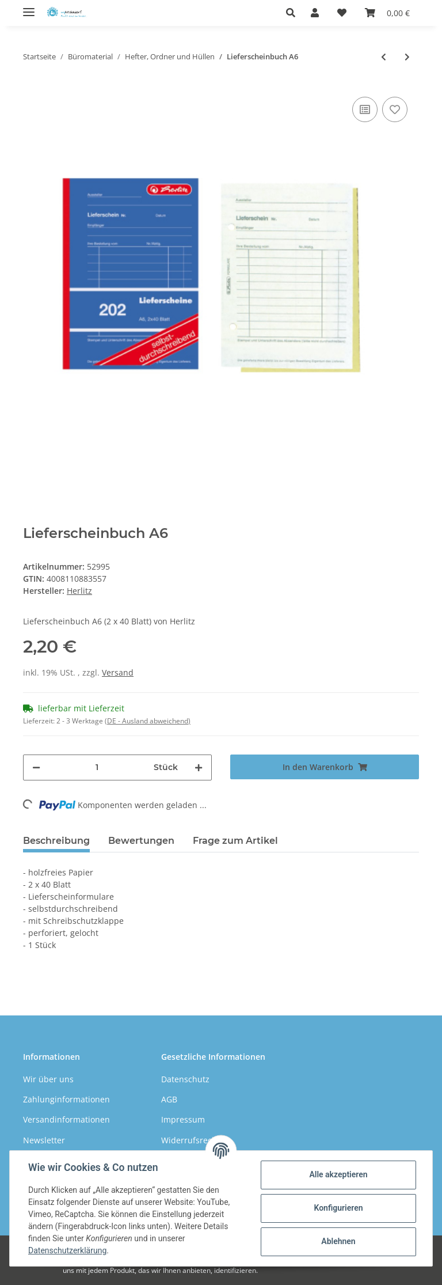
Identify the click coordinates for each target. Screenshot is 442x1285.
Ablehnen (338, 1241)
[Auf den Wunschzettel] (394, 109)
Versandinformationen (66, 1119)
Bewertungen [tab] (141, 840)
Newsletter (44, 1140)
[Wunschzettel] (342, 12)
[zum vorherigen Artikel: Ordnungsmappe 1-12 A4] (383, 56)
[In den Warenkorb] (324, 767)
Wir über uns (48, 1079)
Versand (118, 672)
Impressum (183, 1119)
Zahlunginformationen (66, 1099)
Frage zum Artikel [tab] (235, 840)
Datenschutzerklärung (67, 1250)
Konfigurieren (338, 1207)
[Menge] (97, 767)
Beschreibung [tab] (56, 840)
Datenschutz (185, 1079)
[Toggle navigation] (29, 7)
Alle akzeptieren (338, 1174)
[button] (294, 12)
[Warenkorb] (387, 12)
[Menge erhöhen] (198, 767)
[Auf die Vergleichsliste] (365, 109)
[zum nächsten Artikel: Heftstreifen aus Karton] (407, 56)
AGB (169, 1099)
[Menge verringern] (36, 767)
